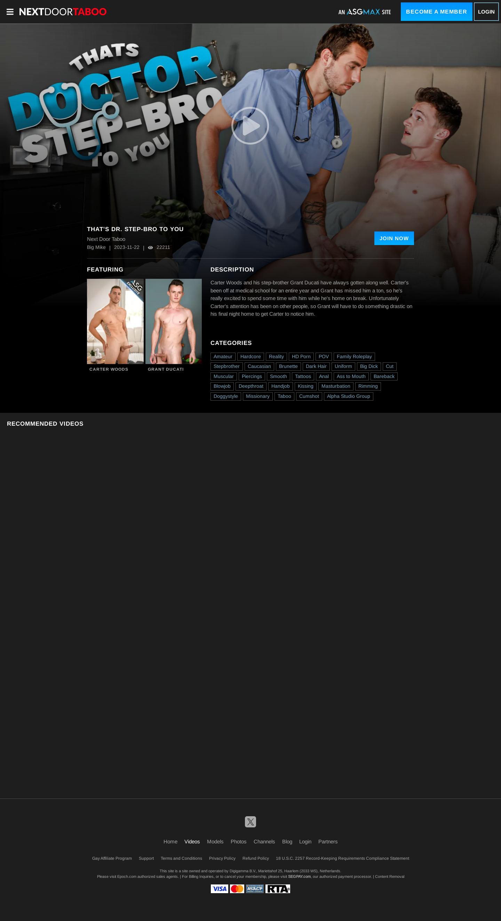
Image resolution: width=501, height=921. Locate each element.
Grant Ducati (166, 369)
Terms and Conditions (181, 858)
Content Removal (389, 876)
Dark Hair (316, 366)
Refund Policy (255, 858)
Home (170, 841)
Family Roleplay (354, 356)
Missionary (258, 396)
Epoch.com (126, 876)
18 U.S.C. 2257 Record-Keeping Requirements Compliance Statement (342, 858)
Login (486, 12)
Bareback (384, 376)
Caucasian (259, 366)
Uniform (343, 366)
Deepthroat (251, 386)
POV (324, 356)
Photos (239, 841)
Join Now (394, 238)
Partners (328, 841)
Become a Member (436, 12)
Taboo (284, 396)
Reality (276, 356)
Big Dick (369, 366)
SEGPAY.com (299, 876)
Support (146, 858)
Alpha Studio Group (348, 396)
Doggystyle (226, 396)
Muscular (224, 376)
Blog (287, 841)
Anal (324, 376)
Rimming (368, 386)
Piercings (252, 376)
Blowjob (222, 386)
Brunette (288, 366)
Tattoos (303, 376)
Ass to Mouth (351, 376)
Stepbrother (227, 366)
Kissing (305, 386)
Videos (192, 841)
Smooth (278, 376)
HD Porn (301, 356)
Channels (264, 841)
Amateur (223, 356)
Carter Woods (108, 369)
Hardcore (250, 356)
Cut (389, 366)
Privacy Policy (222, 858)
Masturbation (335, 386)
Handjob (280, 386)
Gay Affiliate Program (112, 858)
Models (215, 841)
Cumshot (309, 396)
